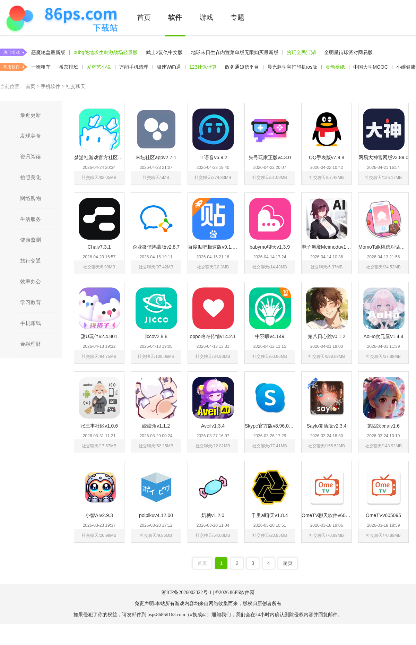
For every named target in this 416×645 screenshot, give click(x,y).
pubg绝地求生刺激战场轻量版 (105, 52)
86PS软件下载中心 (61, 17)
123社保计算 (203, 67)
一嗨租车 (41, 67)
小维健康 (406, 67)
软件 (175, 17)
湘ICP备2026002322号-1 (187, 592)
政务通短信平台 (242, 67)
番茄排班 (68, 67)
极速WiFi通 (169, 67)
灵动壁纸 (335, 67)
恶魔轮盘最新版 (48, 52)
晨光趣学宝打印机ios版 (292, 67)
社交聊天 (75, 86)
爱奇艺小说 (99, 67)
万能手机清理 (133, 67)
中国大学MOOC (370, 67)
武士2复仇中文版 (164, 52)
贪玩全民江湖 (301, 52)
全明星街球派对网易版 (348, 52)
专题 (237, 17)
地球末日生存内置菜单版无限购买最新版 (234, 52)
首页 (144, 17)
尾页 (288, 563)
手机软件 (50, 86)
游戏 (206, 17)
